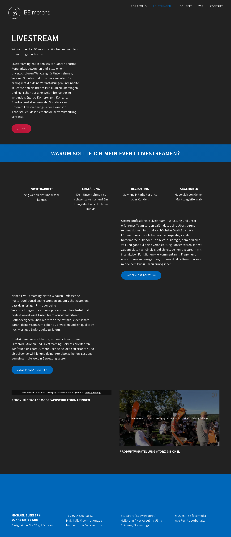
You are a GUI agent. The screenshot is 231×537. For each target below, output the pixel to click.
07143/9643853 (82, 516)
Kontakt (216, 6)
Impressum (73, 525)
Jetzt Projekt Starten (32, 369)
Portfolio (139, 6)
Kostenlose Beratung (141, 275)
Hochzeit (185, 6)
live (21, 128)
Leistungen (162, 6)
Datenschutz (93, 525)
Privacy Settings (93, 392)
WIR (201, 6)
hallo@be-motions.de (87, 520)
